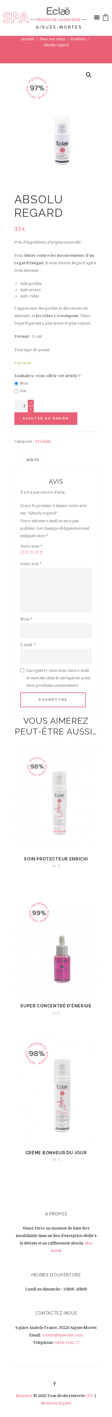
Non (24, 383)
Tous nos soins (52, 39)
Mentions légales (56, 1403)
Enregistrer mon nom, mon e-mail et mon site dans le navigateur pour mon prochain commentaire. (58, 678)
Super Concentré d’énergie (56, 1005)
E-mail (28, 645)
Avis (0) (32, 459)
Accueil (27, 39)
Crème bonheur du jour (56, 1152)
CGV (89, 1395)
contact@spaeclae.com (62, 1335)
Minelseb (24, 1395)
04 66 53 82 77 (67, 1342)
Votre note (31, 546)
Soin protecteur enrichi (56, 859)
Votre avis (31, 564)
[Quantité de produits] (24, 406)
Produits (78, 39)
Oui (23, 390)
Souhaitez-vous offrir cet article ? (47, 376)
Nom (26, 619)
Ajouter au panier (46, 418)
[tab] (32, 459)
